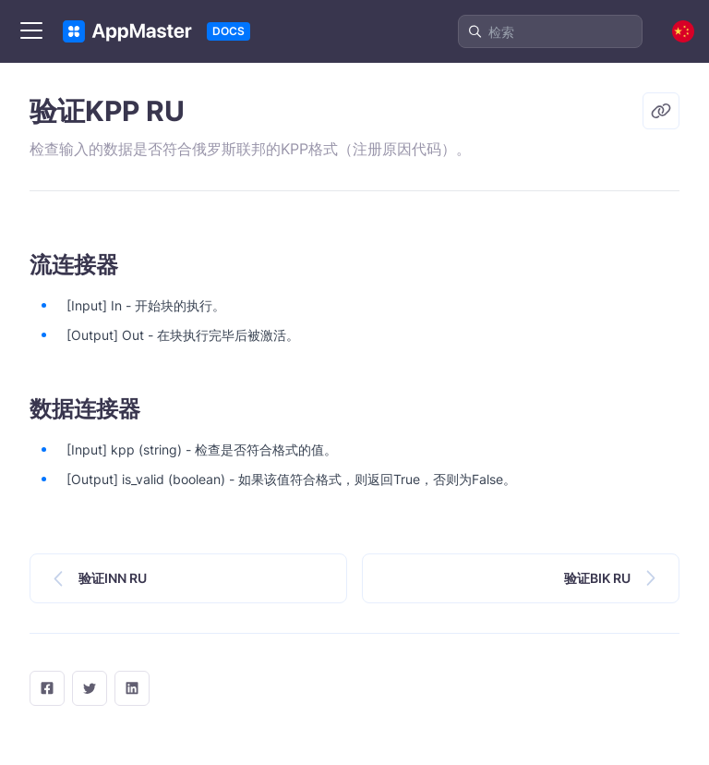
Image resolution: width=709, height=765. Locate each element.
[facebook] (47, 688)
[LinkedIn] (132, 688)
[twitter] (89, 688)
